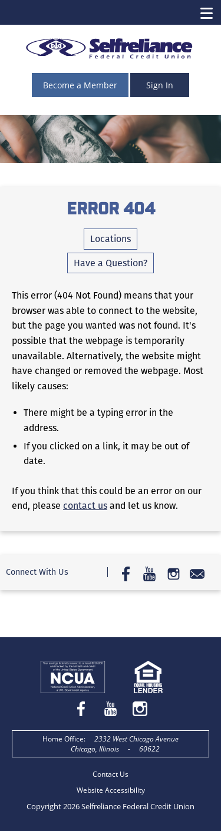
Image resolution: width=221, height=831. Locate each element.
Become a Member (80, 85)
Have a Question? (110, 263)
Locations (110, 238)
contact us (85, 505)
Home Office (63, 739)
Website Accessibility (111, 790)
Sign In (159, 85)
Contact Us (110, 774)
